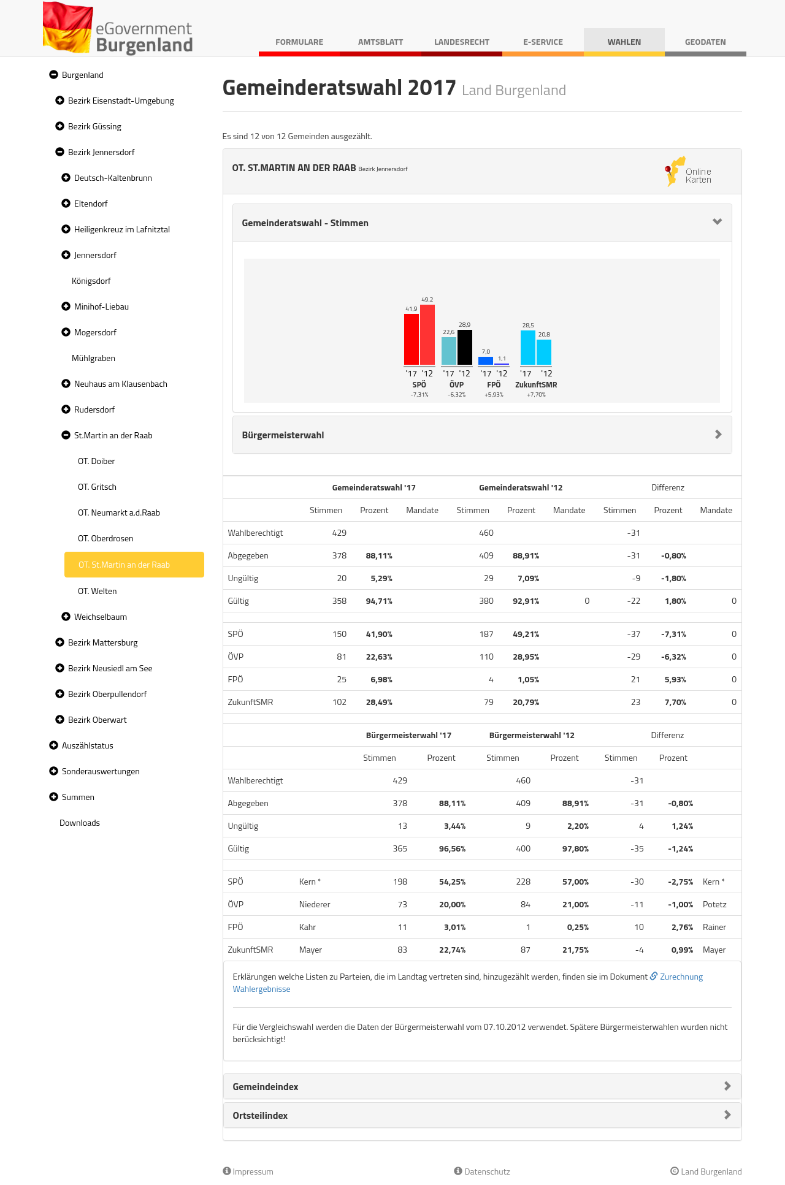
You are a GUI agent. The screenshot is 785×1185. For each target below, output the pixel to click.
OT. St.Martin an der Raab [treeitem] (124, 564)
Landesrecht (461, 41)
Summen (78, 796)
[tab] (482, 222)
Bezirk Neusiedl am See (110, 667)
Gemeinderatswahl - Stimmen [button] (305, 222)
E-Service (543, 41)
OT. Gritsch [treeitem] (97, 486)
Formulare (299, 41)
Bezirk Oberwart (97, 719)
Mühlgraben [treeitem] (93, 357)
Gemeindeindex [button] (266, 1086)
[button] (52, 75)
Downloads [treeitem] (79, 822)
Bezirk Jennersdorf (101, 151)
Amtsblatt (380, 41)
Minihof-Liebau (101, 306)
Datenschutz (482, 1171)
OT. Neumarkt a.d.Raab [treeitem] (119, 512)
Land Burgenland (706, 1171)
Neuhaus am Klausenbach (120, 383)
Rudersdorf (94, 409)
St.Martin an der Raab (113, 435)
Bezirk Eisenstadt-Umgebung (121, 100)
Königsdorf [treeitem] (91, 280)
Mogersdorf (95, 332)
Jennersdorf (95, 254)
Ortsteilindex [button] (260, 1115)
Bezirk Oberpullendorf (107, 693)
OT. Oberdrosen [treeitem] (105, 538)
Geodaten (705, 41)
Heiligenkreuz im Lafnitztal (122, 229)
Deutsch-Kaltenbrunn (113, 177)
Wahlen (624, 41)
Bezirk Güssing (94, 126)
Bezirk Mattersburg (103, 642)
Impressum (248, 1171)
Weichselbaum (100, 616)
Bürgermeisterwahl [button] (283, 434)
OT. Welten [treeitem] (97, 590)
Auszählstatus (87, 745)
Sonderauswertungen (101, 770)
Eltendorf (91, 203)
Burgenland (83, 74)
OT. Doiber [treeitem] (96, 460)
